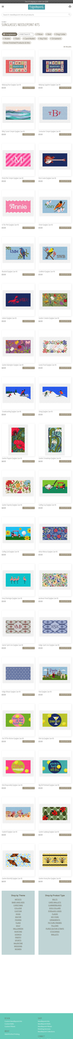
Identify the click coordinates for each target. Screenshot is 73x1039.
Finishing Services (44, 1029)
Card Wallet (30, 38)
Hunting (18, 931)
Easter (18, 917)
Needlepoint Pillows (45, 1026)
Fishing (18, 920)
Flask (17, 38)
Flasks (55, 914)
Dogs (18, 914)
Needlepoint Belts (44, 1024)
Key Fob (43, 38)
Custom (18, 911)
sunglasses (11, 34)
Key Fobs (55, 917)
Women (18, 949)
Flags (18, 923)
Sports (18, 940)
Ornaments (55, 920)
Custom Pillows (10, 1026)
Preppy (18, 937)
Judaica (18, 934)
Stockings (54, 931)
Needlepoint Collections (46, 1031)
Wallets (55, 934)
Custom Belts (9, 1024)
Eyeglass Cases (54, 911)
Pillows (54, 926)
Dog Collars (55, 908)
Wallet (7, 38)
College (18, 908)
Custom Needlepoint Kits (13, 1021)
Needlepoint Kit (28, 88)
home (4, 22)
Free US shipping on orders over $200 (36, 1)
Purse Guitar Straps (55, 929)
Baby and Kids (18, 902)
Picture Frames (55, 923)
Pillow (39, 34)
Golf (18, 926)
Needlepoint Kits (44, 1021)
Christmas (18, 905)
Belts (54, 899)
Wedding (18, 946)
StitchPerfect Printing (12, 1034)
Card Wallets (55, 902)
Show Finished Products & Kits (16, 42)
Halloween (18, 929)
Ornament (56, 38)
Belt (49, 34)
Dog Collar (60, 34)
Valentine (18, 943)
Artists (18, 899)
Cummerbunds (54, 905)
